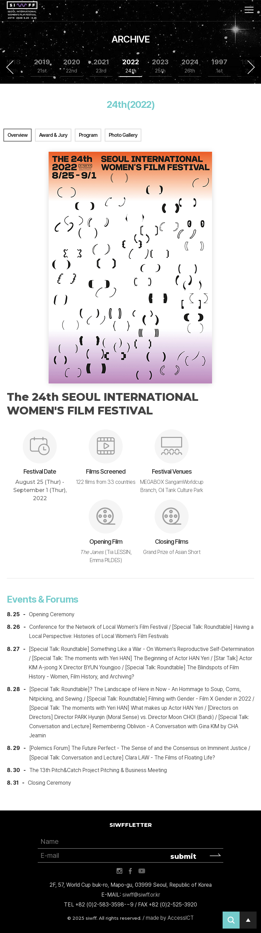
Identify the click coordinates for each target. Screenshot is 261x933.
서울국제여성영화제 (22, 10)
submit (183, 856)
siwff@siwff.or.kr (141, 894)
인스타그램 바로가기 (119, 871)
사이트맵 (249, 10)
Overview (17, 135)
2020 (71, 66)
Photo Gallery (123, 135)
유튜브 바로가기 (141, 871)
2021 (101, 66)
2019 (42, 66)
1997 (219, 66)
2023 (160, 66)
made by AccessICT (170, 918)
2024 (189, 66)
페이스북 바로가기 (130, 871)
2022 (130, 66)
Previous (10, 67)
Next (251, 67)
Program (88, 135)
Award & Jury (53, 135)
